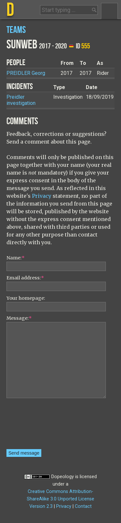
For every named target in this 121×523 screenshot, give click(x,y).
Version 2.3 (41, 506)
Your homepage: (25, 298)
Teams (16, 30)
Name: (15, 258)
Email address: (25, 278)
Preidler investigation (20, 100)
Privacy (41, 196)
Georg (25, 73)
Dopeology (62, 476)
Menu (109, 11)
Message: (19, 318)
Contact (83, 506)
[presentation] (32, 426)
